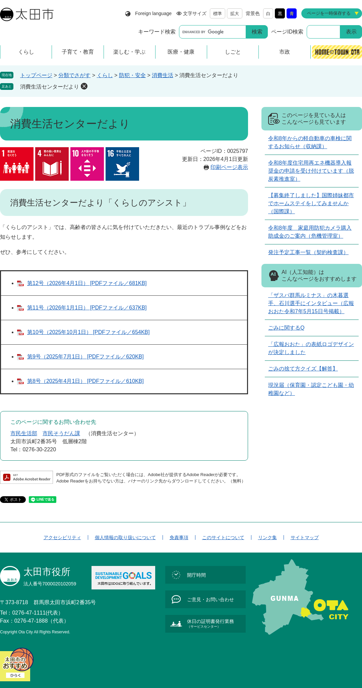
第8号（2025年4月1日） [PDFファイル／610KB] (85, 381)
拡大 (234, 13)
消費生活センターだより (49, 87)
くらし (105, 75)
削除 (84, 86)
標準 (217, 13)
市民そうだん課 (61, 433)
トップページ (36, 75)
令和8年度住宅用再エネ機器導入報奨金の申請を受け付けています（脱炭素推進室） (311, 171)
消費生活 (162, 75)
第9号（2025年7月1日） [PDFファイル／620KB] (85, 356)
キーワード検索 (157, 32)
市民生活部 (23, 433)
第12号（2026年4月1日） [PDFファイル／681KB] (87, 283)
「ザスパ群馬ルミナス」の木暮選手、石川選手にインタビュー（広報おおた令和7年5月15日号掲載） (311, 303)
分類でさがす (74, 75)
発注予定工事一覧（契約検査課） (308, 252)
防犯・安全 (132, 75)
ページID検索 (287, 32)
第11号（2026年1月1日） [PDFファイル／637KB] (87, 307)
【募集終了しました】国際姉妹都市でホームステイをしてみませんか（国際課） (311, 203)
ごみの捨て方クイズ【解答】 (303, 368)
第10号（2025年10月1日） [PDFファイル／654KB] (88, 332)
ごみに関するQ (286, 328)
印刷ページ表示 (229, 167)
